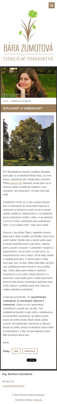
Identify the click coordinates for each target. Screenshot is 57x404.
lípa (16, 351)
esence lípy (16, 183)
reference (29, 351)
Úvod (5, 101)
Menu (52, 5)
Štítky (6, 351)
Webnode (37, 400)
